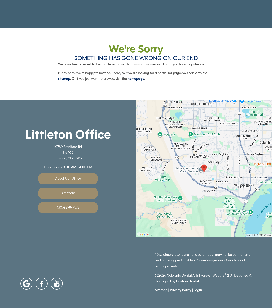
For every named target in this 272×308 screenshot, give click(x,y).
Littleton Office (68, 134)
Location (198, 14)
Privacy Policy (180, 290)
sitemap (64, 78)
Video (149, 14)
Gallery (131, 14)
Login (198, 290)
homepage (136, 78)
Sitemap (161, 290)
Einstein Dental (187, 281)
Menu (244, 14)
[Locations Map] (204, 168)
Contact (221, 14)
